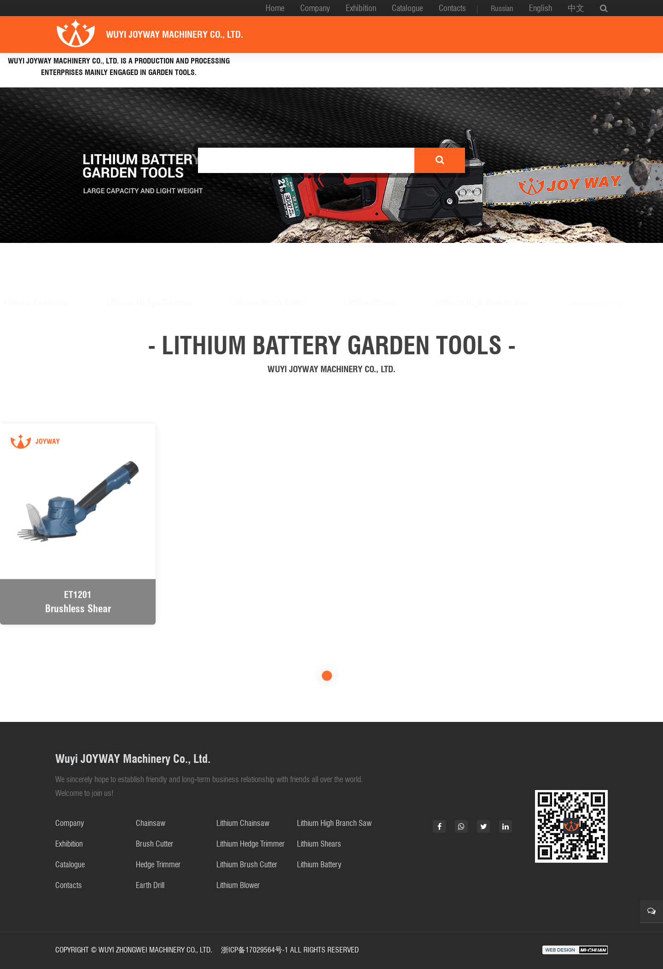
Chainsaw (150, 823)
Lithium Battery (313, 288)
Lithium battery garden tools (320, 69)
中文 (576, 8)
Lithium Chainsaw (37, 258)
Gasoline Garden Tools (455, 69)
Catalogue (407, 8)
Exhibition (361, 8)
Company (315, 8)
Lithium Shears (594, 258)
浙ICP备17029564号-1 (254, 950)
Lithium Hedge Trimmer (150, 258)
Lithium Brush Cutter (269, 258)
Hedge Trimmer (158, 864)
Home (275, 8)
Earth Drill (150, 885)
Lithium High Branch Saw (482, 258)
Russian (502, 8)
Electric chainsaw (566, 69)
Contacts (452, 8)
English (540, 8)
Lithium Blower (371, 258)
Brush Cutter (154, 843)
